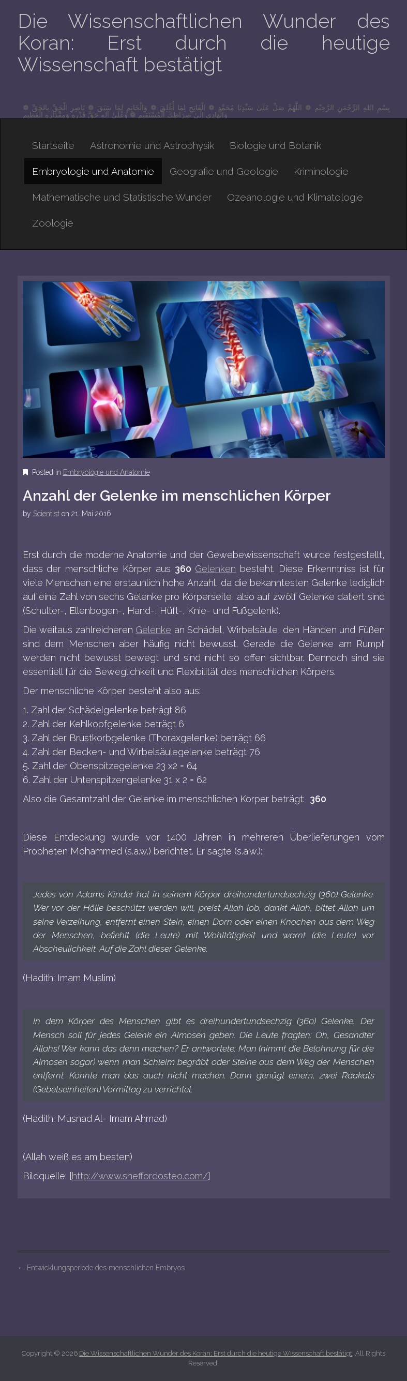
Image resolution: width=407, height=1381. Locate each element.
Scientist (46, 513)
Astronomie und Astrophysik (152, 145)
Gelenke (153, 629)
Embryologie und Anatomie (93, 171)
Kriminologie (321, 171)
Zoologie (52, 223)
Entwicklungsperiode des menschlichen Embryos (101, 1268)
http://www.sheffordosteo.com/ (140, 1175)
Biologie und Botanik (275, 145)
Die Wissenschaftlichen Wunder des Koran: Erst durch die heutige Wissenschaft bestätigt (204, 42)
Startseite (53, 145)
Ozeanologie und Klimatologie (295, 197)
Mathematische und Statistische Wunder (122, 197)
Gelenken (215, 568)
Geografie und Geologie (224, 171)
